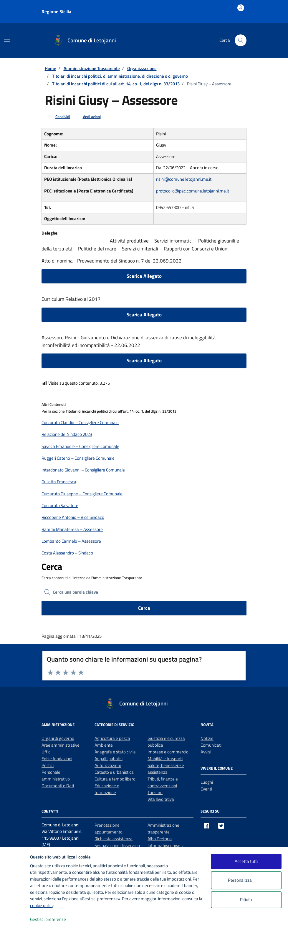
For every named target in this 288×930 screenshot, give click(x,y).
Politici (48, 765)
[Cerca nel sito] (240, 40)
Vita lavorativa (161, 799)
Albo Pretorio (160, 838)
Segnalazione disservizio (117, 845)
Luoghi (207, 782)
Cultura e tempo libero (115, 778)
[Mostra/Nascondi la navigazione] (7, 39)
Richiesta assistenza (114, 838)
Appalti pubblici (109, 758)
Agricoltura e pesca (112, 738)
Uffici (46, 751)
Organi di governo (58, 738)
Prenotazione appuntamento (109, 828)
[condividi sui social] (58, 117)
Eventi (206, 788)
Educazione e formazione (107, 789)
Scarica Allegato (144, 276)
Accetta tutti (246, 861)
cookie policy (41, 905)
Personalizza (246, 880)
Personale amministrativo (56, 775)
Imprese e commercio (168, 751)
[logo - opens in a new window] (15, 920)
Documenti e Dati (58, 785)
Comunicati (211, 745)
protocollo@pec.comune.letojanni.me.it (192, 190)
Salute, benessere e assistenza (166, 768)
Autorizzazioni (108, 765)
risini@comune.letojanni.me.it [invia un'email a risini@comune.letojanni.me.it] (183, 179)
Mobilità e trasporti (165, 758)
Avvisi (206, 751)
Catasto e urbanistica (114, 772)
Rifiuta (246, 899)
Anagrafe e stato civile (115, 751)
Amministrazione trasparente (163, 828)
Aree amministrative (61, 745)
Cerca (144, 608)
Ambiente (104, 745)
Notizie (207, 738)
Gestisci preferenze (54, 920)
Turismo (155, 792)
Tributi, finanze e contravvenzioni (163, 782)
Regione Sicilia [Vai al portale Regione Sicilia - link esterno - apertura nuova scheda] (56, 11)
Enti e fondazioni (57, 758)
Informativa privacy (165, 845)
